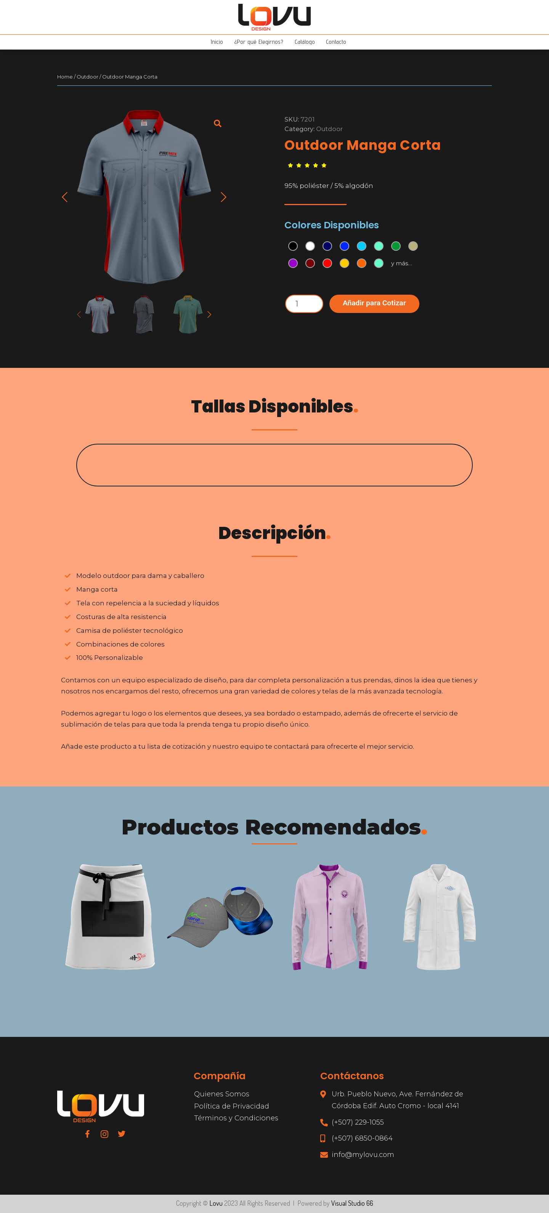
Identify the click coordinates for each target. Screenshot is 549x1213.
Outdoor (87, 77)
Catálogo (304, 41)
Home (65, 77)
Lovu (216, 1203)
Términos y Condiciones (235, 1118)
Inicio (217, 41)
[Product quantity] (304, 304)
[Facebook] (87, 1133)
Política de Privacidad (231, 1106)
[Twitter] (121, 1133)
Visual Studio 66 (352, 1203)
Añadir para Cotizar (374, 302)
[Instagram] (104, 1133)
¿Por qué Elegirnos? (258, 41)
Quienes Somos (221, 1094)
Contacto (336, 41)
